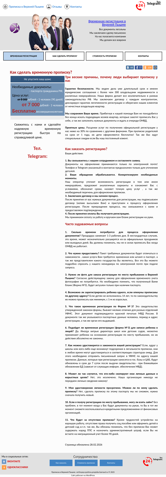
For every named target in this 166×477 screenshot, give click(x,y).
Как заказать (61, 463)
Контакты (143, 56)
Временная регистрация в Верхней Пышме (107, 23)
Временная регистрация (23, 56)
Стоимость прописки (105, 56)
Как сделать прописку (65, 56)
